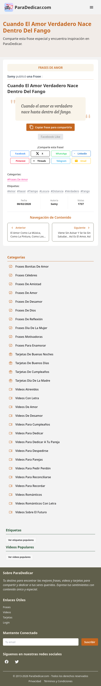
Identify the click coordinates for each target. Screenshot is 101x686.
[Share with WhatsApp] (60, 153)
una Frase (34, 76)
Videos (7, 612)
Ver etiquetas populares (21, 540)
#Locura (44, 191)
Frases (7, 607)
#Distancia (57, 191)
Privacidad (35, 681)
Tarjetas (7, 617)
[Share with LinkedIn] (81, 153)
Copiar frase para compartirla (50, 127)
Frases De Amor (50, 68)
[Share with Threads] (40, 161)
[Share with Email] (81, 161)
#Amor (11, 191)
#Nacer (21, 191)
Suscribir (89, 642)
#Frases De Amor (17, 179)
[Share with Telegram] (60, 161)
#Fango (85, 191)
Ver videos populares (19, 557)
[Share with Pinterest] (19, 161)
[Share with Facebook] (19, 153)
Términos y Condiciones (58, 681)
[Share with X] (40, 153)
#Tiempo (32, 191)
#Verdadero (72, 191)
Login (6, 622)
